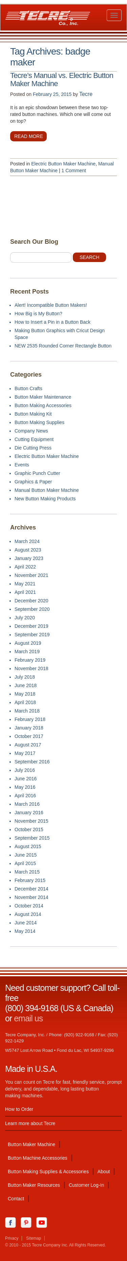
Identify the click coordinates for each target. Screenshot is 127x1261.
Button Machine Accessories (37, 1158)
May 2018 (25, 694)
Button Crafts (28, 388)
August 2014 (28, 914)
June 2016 (26, 778)
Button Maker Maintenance (43, 397)
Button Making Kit (33, 414)
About (104, 1171)
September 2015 (32, 838)
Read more (28, 136)
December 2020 (31, 600)
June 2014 (26, 922)
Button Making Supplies (39, 422)
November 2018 (31, 668)
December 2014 (31, 889)
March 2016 (27, 804)
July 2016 (25, 770)
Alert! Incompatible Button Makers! (51, 305)
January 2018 (29, 727)
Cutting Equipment (34, 439)
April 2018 (25, 702)
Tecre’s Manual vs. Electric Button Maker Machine (61, 80)
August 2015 (28, 846)
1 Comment (74, 170)
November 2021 (31, 575)
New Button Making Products (45, 498)
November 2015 (31, 821)
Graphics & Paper (33, 481)
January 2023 (29, 558)
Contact (16, 1198)
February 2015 (30, 880)
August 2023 (28, 550)
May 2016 (25, 787)
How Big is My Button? (38, 313)
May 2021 (25, 583)
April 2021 (25, 592)
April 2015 (25, 863)
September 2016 (32, 761)
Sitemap (33, 1238)
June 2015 (26, 855)
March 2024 (27, 541)
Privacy (11, 1238)
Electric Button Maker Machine (63, 163)
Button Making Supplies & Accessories (48, 1171)
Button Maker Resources (34, 1185)
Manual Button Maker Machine (47, 490)
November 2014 (31, 897)
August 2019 (28, 643)
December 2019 (31, 626)
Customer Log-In (86, 1185)
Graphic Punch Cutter (37, 473)
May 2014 (25, 931)
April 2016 (25, 795)
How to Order (19, 1109)
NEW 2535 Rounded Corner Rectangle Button (63, 345)
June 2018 (26, 685)
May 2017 (25, 753)
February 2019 (30, 660)
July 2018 (25, 677)
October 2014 (29, 905)
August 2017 (28, 744)
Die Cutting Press (33, 448)
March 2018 (27, 711)
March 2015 (27, 872)
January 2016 (29, 812)
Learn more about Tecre (30, 1123)
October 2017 (29, 736)
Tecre (85, 94)
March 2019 (27, 651)
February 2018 (30, 719)
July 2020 (25, 617)
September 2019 (32, 634)
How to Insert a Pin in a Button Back (52, 322)
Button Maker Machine (31, 1144)
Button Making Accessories (43, 405)
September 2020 (32, 609)
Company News (31, 431)
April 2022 (25, 566)
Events (22, 464)
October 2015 (29, 829)
